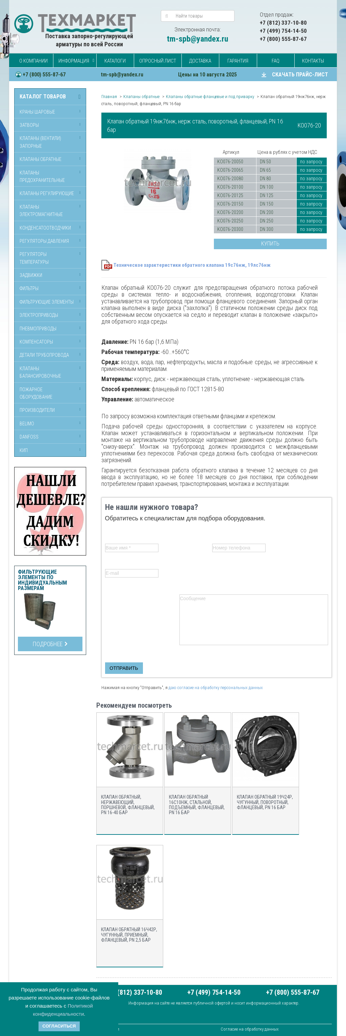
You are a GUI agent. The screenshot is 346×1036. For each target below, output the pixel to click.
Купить (270, 243)
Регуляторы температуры (34, 258)
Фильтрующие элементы (47, 302)
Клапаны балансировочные (40, 372)
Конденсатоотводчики (45, 228)
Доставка (200, 61)
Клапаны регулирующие (47, 193)
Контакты (313, 61)
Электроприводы (39, 315)
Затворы (29, 125)
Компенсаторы (36, 342)
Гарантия (237, 61)
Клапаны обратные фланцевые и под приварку (210, 96)
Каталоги (115, 61)
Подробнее (50, 644)
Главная (109, 96)
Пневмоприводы (38, 328)
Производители (37, 410)
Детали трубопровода (44, 355)
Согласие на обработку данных (250, 1029)
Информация (73, 61)
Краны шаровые (37, 112)
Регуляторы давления (44, 241)
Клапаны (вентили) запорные (40, 142)
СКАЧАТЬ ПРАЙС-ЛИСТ (300, 74)
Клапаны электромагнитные (41, 210)
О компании (33, 61)
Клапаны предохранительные (42, 176)
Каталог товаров (43, 97)
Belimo (27, 423)
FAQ (275, 61)
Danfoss (29, 437)
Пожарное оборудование (36, 393)
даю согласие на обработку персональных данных (216, 687)
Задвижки (31, 275)
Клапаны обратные (40, 159)
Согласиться (59, 1026)
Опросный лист (157, 61)
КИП (24, 450)
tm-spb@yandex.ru (197, 39)
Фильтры (29, 288)
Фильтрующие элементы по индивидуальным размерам (42, 580)
